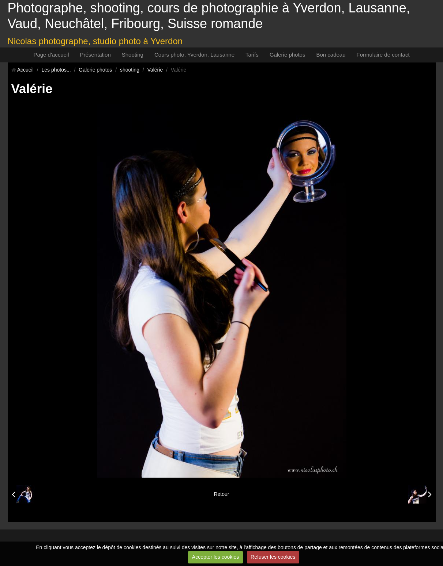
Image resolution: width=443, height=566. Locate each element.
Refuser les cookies (273, 557)
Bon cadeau (330, 54)
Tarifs (252, 54)
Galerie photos (287, 54)
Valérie (155, 70)
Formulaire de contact (383, 54)
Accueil (25, 70)
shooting (129, 70)
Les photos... (56, 70)
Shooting (132, 54)
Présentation (95, 54)
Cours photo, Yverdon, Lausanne (194, 54)
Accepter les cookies (215, 557)
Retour (221, 494)
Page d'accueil (51, 54)
